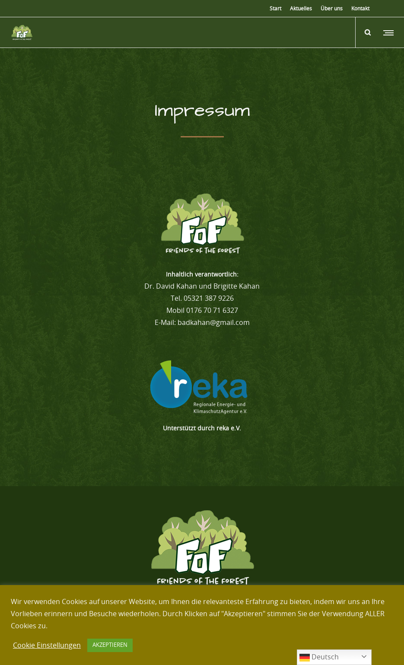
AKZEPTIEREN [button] (109, 645)
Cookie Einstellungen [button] (47, 645)
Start (275, 8)
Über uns (332, 8)
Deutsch (319, 657)
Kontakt (360, 8)
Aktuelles (301, 8)
